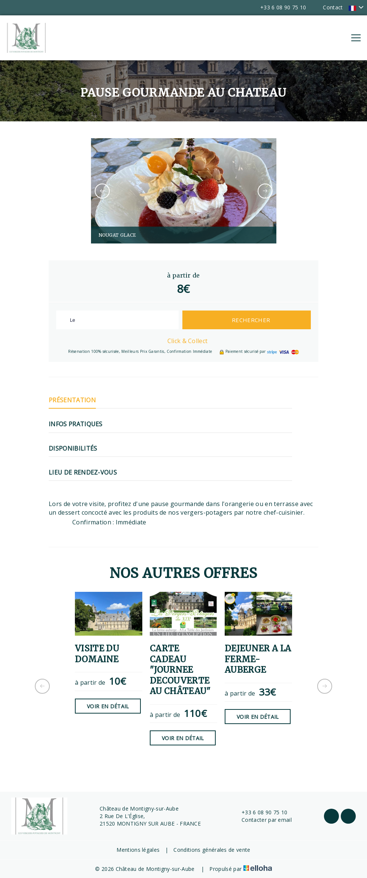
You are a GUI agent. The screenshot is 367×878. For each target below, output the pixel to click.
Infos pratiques (76, 424)
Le (73, 320)
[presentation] (102, 191)
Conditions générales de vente (211, 849)
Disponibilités (73, 448)
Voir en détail (108, 706)
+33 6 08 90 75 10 (260, 812)
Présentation (72, 400)
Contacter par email (262, 819)
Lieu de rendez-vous (83, 472)
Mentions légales (138, 849)
